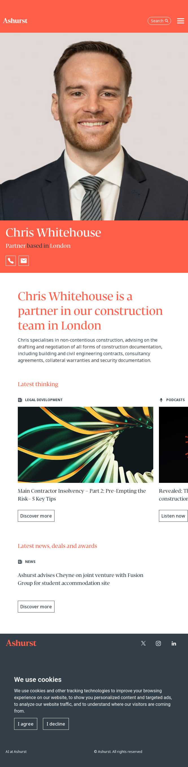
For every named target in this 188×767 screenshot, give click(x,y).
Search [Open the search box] (160, 20)
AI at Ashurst (16, 751)
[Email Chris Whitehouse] (24, 261)
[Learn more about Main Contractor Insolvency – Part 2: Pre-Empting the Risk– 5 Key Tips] (85, 460)
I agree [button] (26, 724)
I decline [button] (56, 724)
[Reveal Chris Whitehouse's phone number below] (11, 261)
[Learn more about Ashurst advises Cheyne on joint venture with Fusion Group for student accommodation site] (85, 588)
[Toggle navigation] (180, 20)
